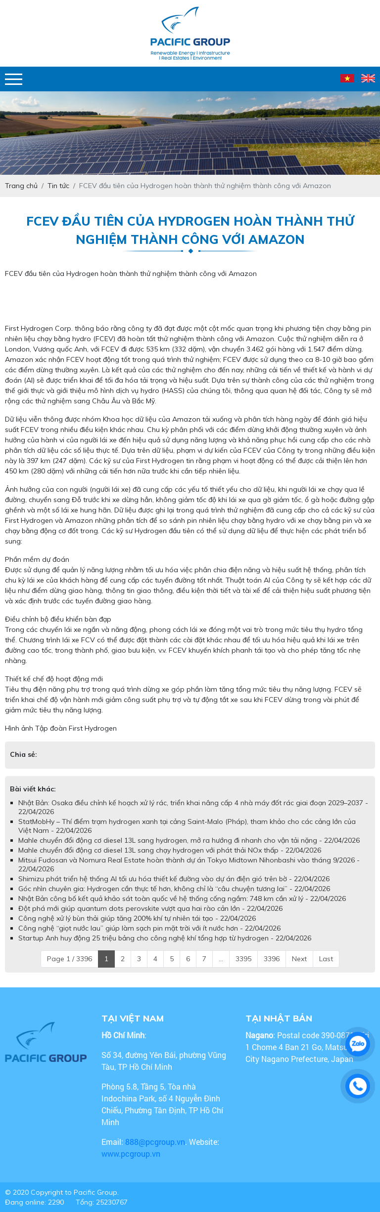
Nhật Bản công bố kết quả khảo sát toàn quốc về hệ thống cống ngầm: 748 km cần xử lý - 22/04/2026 (182, 898)
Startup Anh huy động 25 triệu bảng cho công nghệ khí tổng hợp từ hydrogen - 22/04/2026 (164, 938)
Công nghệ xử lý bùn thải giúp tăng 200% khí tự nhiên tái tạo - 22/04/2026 (137, 918)
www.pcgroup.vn (131, 1153)
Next (299, 958)
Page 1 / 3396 (69, 958)
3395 (243, 958)
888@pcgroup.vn (155, 1141)
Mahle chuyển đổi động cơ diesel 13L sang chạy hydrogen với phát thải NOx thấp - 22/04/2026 (169, 850)
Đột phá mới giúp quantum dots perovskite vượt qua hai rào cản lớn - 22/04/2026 (150, 908)
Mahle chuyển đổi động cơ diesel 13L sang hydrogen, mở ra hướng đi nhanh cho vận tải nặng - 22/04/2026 (189, 840)
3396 (272, 958)
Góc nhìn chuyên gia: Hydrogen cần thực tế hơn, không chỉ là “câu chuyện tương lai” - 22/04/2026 (174, 888)
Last (326, 958)
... (221, 958)
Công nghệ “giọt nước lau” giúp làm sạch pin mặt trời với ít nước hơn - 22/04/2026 (149, 928)
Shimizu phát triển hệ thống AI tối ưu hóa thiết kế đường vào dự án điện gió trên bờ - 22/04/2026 (174, 878)
